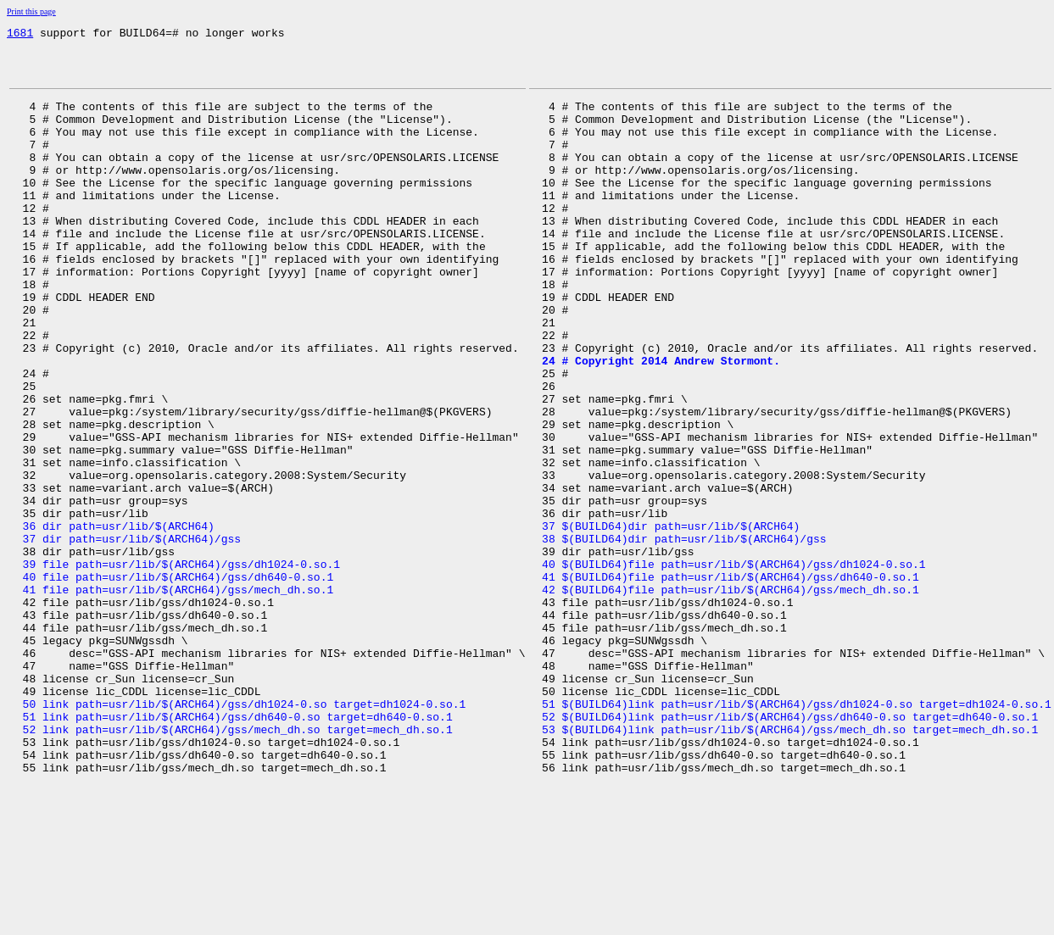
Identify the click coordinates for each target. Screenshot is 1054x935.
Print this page (31, 11)
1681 (20, 34)
